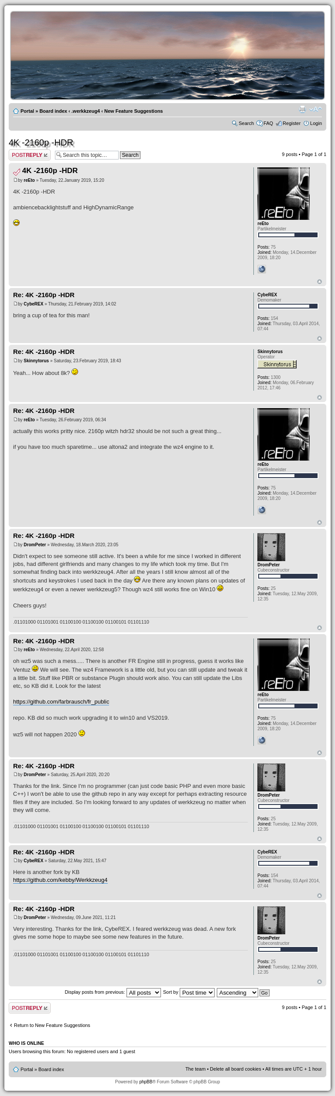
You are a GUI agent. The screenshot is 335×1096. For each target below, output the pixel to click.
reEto (29, 180)
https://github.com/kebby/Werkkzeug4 (60, 880)
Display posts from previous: (113, 992)
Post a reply (30, 154)
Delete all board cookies (235, 1069)
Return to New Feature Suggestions (52, 1025)
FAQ (268, 123)
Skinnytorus (36, 360)
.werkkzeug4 (86, 111)
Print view (302, 109)
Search (246, 123)
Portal (27, 111)
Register (292, 123)
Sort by (189, 992)
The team (195, 1069)
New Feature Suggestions (133, 111)
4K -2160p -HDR (41, 142)
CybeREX (33, 304)
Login (316, 123)
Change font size (315, 109)
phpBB (145, 1081)
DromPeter (35, 544)
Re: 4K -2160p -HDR (44, 294)
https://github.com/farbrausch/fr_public (61, 701)
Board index (53, 111)
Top (319, 281)
